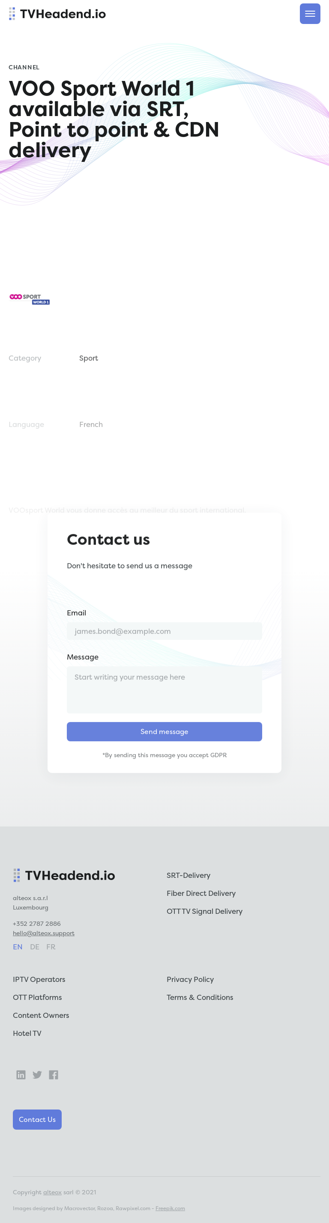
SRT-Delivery (188, 875)
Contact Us (37, 1119)
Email (76, 632)
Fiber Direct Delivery (201, 893)
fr (51, 946)
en (18, 946)
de (34, 946)
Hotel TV (27, 1033)
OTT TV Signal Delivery (204, 911)
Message (83, 676)
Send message (164, 751)
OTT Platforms (37, 997)
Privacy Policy (190, 979)
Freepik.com (170, 1208)
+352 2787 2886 (37, 923)
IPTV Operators (39, 979)
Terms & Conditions (200, 997)
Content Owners (41, 1015)
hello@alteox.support (44, 933)
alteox (52, 1192)
